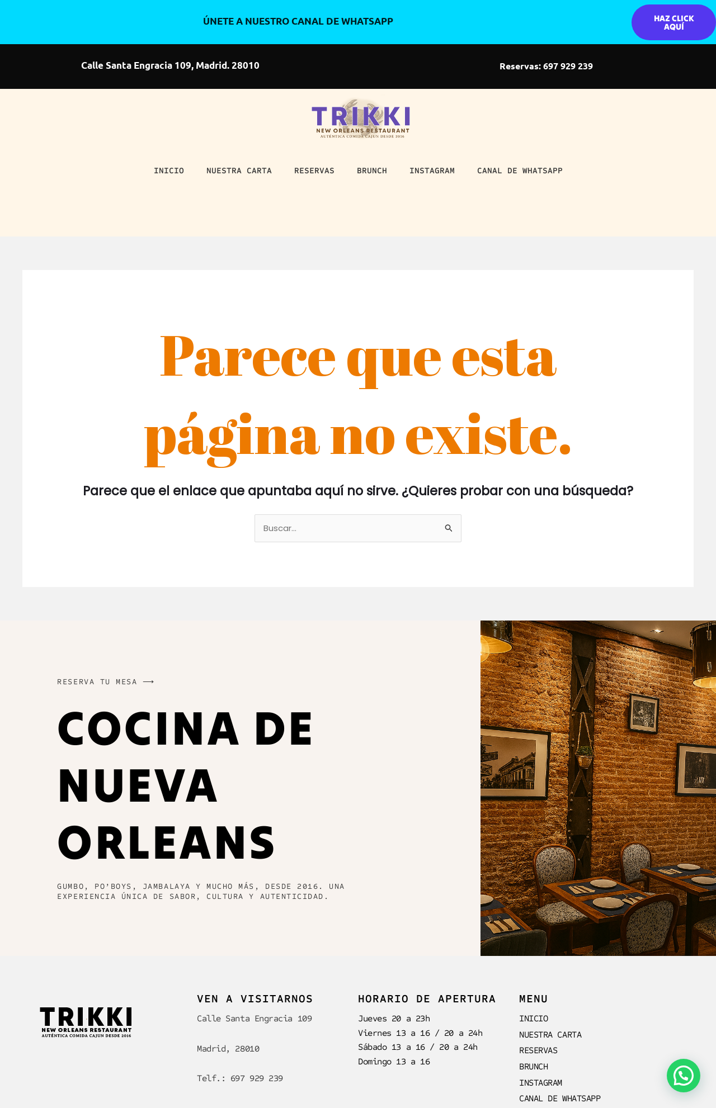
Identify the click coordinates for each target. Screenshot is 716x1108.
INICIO (169, 170)
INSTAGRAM (432, 170)
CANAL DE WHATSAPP (520, 170)
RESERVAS (314, 170)
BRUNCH (372, 170)
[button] (683, 1075)
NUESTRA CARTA (239, 170)
